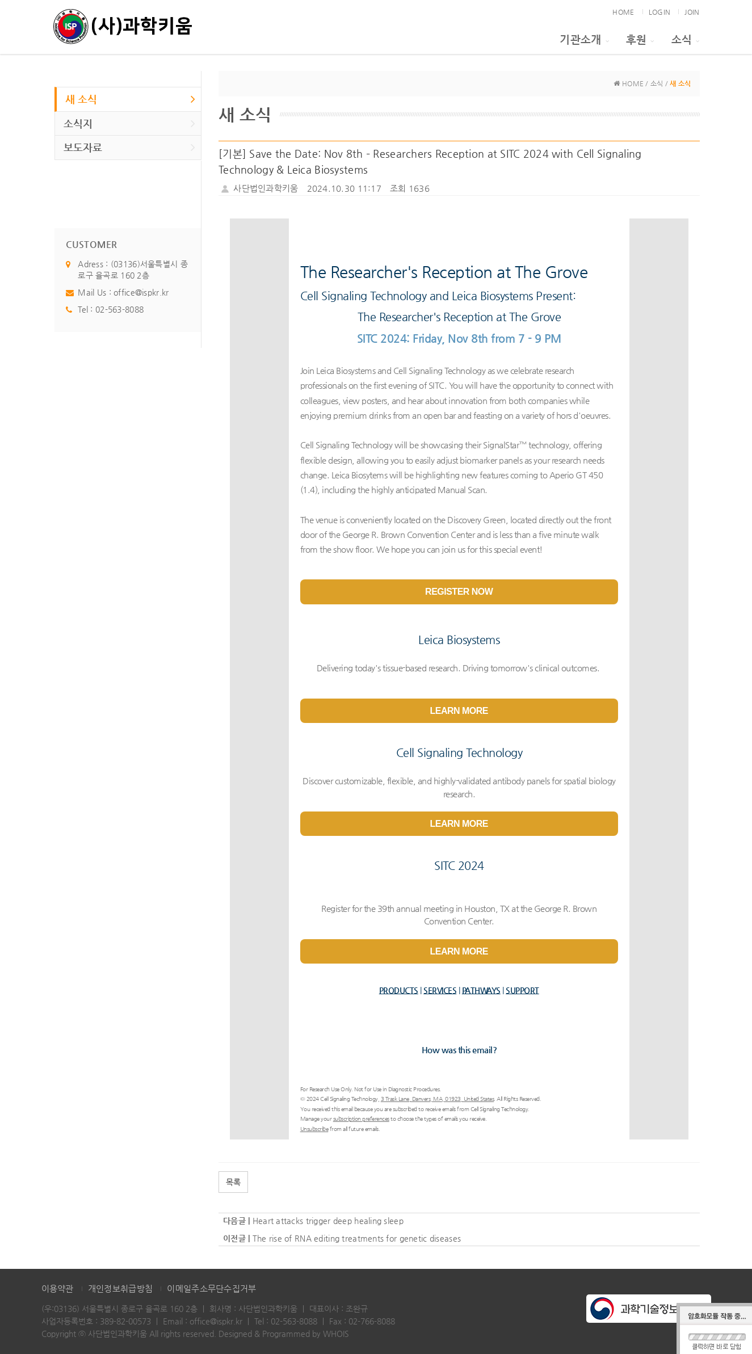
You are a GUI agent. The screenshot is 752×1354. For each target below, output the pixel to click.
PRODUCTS (398, 990)
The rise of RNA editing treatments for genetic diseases (357, 1238)
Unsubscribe (314, 1129)
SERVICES (439, 990)
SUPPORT (522, 990)
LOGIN (659, 12)
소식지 (130, 123)
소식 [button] (685, 39)
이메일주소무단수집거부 (211, 1288)
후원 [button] (640, 39)
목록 (233, 1182)
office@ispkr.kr (141, 292)
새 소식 (130, 98)
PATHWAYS (481, 990)
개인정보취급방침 (120, 1288)
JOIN (691, 12)
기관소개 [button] (584, 39)
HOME (623, 12)
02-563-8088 (119, 309)
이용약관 (57, 1288)
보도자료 (130, 147)
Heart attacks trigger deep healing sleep (328, 1220)
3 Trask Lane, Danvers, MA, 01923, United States (437, 1099)
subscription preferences (361, 1119)
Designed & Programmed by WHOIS (284, 1333)
